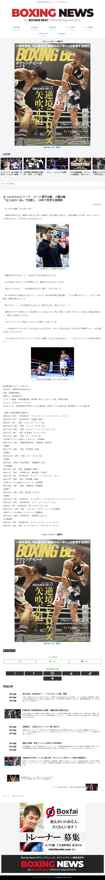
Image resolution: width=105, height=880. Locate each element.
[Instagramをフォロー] (50, 673)
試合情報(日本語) (9, 650)
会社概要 (59, 873)
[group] (11, 167)
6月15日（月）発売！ (52, 147)
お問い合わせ (68, 873)
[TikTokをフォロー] (60, 673)
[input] (52, 183)
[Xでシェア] (20, 661)
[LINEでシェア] (52, 661)
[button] (101, 167)
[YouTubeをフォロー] (55, 673)
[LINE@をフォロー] (64, 673)
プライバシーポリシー (46, 873)
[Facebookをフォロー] (45, 673)
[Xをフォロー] (41, 673)
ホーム (35, 873)
